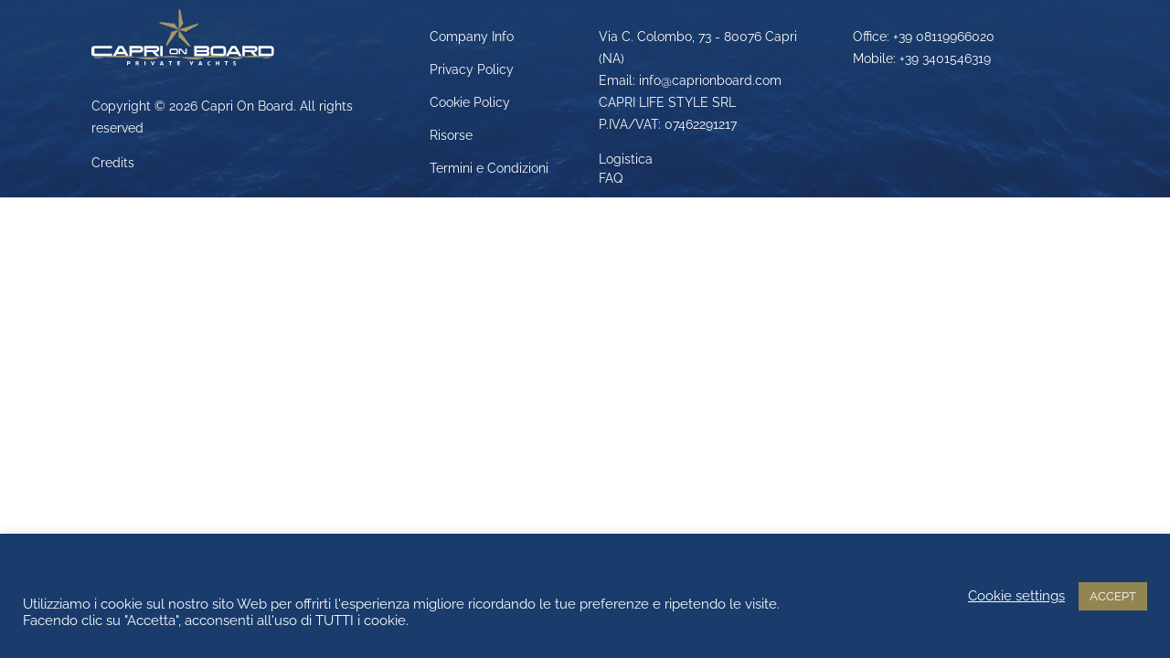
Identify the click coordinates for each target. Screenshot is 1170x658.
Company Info (472, 36)
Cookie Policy (470, 102)
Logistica (626, 159)
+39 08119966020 (943, 36)
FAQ (610, 178)
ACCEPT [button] (1113, 596)
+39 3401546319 (945, 58)
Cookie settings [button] (1016, 595)
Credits (112, 162)
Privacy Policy (472, 69)
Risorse (451, 135)
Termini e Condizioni (489, 168)
